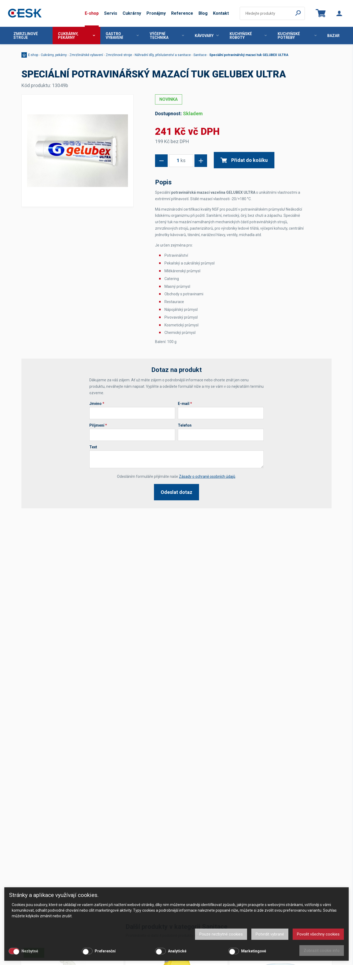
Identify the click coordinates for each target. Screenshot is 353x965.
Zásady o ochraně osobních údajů (207, 476)
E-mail (185, 403)
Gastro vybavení (122, 36)
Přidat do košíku (244, 160)
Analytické (177, 951)
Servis (110, 13)
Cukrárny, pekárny (76, 36)
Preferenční (105, 951)
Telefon (185, 425)
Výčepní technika (167, 36)
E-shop (92, 13)
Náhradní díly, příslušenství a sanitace (163, 55)
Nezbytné (29, 951)
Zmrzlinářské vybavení (86, 55)
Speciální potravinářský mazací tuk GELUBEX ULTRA (248, 55)
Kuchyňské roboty (248, 36)
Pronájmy (156, 13)
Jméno (96, 403)
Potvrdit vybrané (270, 934)
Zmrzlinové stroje (25, 36)
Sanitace (200, 55)
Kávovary (207, 35)
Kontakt (221, 13)
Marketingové (253, 951)
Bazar (333, 35)
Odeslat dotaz (176, 492)
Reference (182, 13)
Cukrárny (132, 13)
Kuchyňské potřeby (297, 36)
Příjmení (98, 425)
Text (93, 447)
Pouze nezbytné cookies (221, 934)
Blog (203, 13)
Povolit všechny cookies (318, 934)
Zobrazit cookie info (322, 950)
